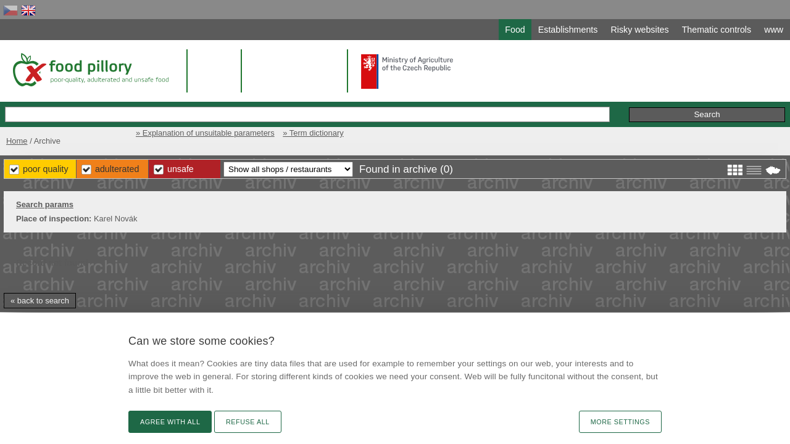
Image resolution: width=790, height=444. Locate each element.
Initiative (666, 101)
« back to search (138, 298)
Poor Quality (279, 166)
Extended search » (503, 100)
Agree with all (170, 422)
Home (112, 128)
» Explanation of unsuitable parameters (552, 128)
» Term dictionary (667, 128)
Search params (143, 202)
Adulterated (357, 166)
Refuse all (248, 422)
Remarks (617, 101)
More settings (620, 422)
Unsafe (426, 166)
